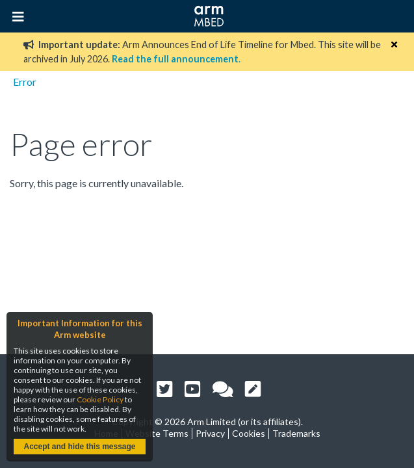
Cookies (248, 433)
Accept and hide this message (79, 446)
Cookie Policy (100, 399)
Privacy (210, 433)
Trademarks (296, 433)
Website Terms (156, 433)
